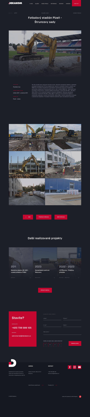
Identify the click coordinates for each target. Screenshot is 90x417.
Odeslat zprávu (75, 343)
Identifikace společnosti (35, 385)
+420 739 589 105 (22, 327)
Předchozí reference (44, 217)
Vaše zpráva (46, 332)
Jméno (44, 318)
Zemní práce (77, 13)
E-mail (44, 325)
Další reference (61, 217)
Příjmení (65, 318)
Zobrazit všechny (45, 290)
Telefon (64, 325)
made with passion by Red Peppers (71, 396)
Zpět (13, 13)
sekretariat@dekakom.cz (21, 336)
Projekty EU (52, 385)
